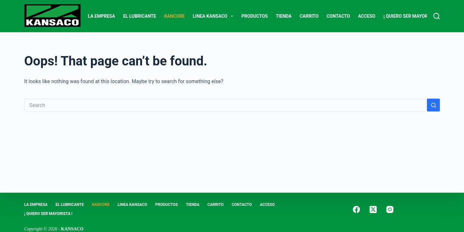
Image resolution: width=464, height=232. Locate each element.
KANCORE (174, 16)
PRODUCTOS (254, 16)
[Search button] (433, 105)
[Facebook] (356, 209)
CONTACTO (338, 16)
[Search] (436, 16)
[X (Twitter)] (373, 209)
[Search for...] (225, 105)
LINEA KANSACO (214, 16)
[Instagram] (389, 209)
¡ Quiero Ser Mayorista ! (411, 16)
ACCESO (366, 16)
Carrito (309, 16)
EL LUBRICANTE (139, 16)
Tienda (284, 16)
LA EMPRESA (101, 16)
